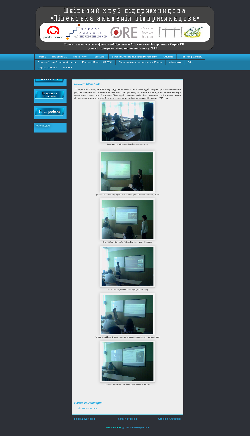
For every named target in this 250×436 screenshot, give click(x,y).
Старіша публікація (169, 418)
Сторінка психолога (47, 67)
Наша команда (59, 57)
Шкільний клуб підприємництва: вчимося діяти (134, 57)
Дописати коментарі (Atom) (135, 427)
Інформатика (175, 62)
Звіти (190, 62)
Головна (42, 57)
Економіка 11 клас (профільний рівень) (57, 62)
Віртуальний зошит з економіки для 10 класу (140, 62)
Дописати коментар (87, 408)
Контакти (67, 67)
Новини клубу (80, 57)
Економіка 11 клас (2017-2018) (97, 62)
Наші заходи (99, 57)
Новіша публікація (85, 418)
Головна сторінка (127, 418)
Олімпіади (168, 57)
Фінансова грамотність (191, 57)
